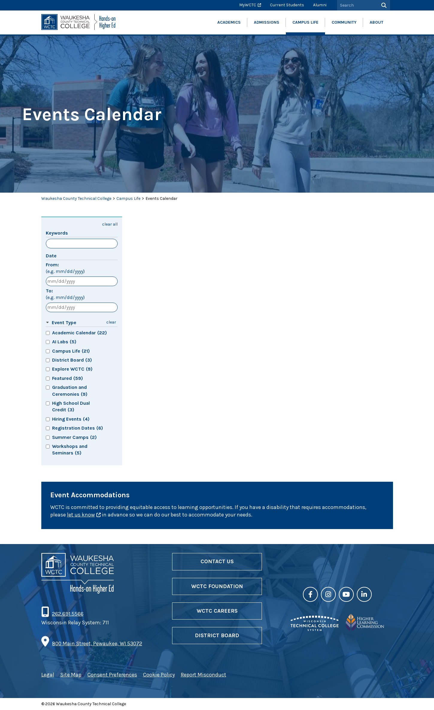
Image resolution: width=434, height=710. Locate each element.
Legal (47, 674)
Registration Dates (77, 428)
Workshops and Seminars (69, 449)
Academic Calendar (79, 333)
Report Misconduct (203, 674)
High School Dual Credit (71, 406)
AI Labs (64, 342)
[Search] (383, 5)
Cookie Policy (159, 674)
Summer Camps (74, 437)
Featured (67, 378)
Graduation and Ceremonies (69, 390)
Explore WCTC (72, 369)
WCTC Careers (217, 611)
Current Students (287, 4)
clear (111, 322)
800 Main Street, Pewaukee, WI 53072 (97, 643)
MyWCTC (247, 4)
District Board (72, 360)
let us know (81, 514)
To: (65, 294)
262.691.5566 (68, 614)
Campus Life (128, 198)
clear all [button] (110, 224)
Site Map (70, 674)
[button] (74, 323)
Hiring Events (70, 419)
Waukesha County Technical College (76, 198)
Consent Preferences (112, 674)
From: (65, 268)
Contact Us (217, 561)
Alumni (320, 4)
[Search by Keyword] (357, 5)
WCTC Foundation (217, 586)
